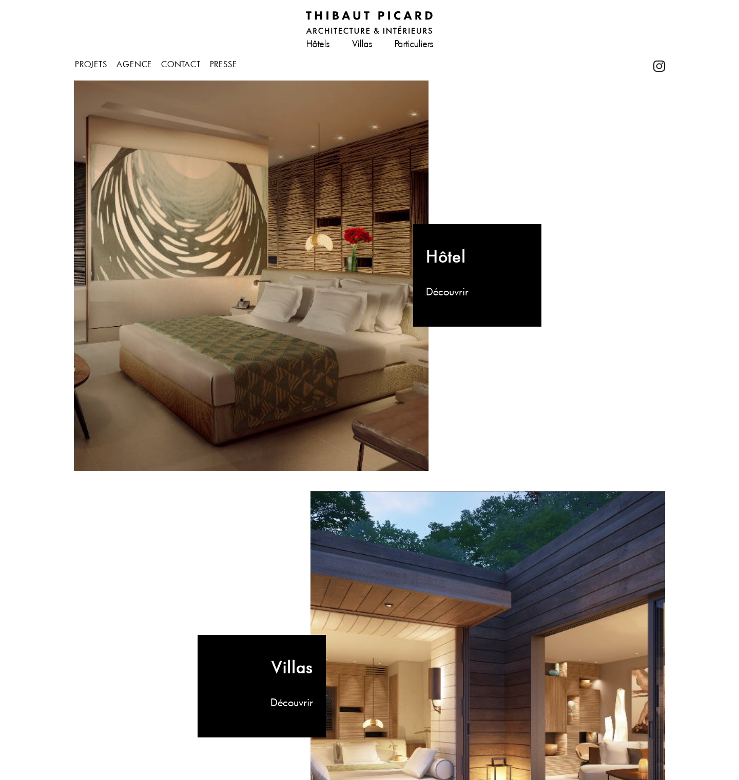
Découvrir (447, 291)
